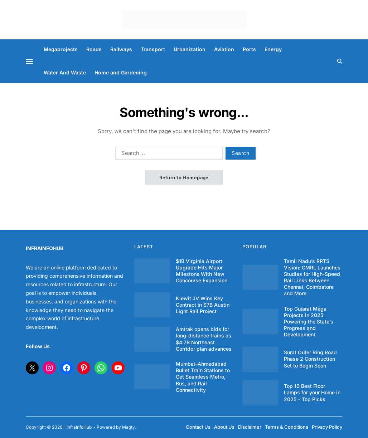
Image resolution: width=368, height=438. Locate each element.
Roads (94, 49)
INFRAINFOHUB (44, 248)
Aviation (224, 49)
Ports (249, 49)
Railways (121, 49)
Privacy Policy (327, 427)
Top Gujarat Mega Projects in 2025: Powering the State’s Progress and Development (308, 322)
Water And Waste (65, 72)
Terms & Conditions (286, 427)
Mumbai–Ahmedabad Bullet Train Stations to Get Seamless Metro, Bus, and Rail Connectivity (203, 377)
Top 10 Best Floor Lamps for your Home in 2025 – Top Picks (312, 392)
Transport (153, 49)
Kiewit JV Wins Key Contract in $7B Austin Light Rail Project (202, 304)
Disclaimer (249, 427)
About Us (224, 427)
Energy (273, 49)
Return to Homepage (184, 177)
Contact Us (198, 427)
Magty (128, 427)
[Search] (339, 61)
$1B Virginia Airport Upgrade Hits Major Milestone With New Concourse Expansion (201, 271)
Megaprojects (61, 49)
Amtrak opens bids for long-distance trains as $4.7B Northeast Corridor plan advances (204, 339)
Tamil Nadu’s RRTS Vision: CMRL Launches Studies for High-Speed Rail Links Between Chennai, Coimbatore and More (312, 277)
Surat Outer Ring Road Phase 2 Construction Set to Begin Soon (310, 358)
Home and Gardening (121, 72)
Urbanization (189, 49)
